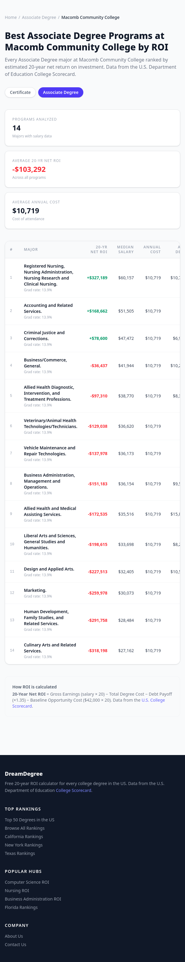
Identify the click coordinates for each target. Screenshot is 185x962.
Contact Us (15, 944)
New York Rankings (24, 845)
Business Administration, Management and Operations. (49, 481)
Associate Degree (39, 17)
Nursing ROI (17, 890)
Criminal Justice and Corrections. (44, 335)
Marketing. (35, 590)
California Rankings (24, 836)
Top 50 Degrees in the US (29, 820)
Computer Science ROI (27, 882)
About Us (14, 936)
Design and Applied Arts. (49, 569)
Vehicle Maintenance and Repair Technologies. (49, 451)
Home (11, 17)
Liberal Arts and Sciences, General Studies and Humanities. (50, 541)
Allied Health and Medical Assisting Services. (50, 511)
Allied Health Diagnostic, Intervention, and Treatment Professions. (49, 393)
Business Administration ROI (33, 899)
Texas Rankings (20, 853)
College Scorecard (73, 790)
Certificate (20, 92)
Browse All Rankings (25, 828)
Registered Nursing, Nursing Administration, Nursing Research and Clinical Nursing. (48, 275)
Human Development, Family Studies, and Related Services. (46, 617)
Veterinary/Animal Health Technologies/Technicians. (50, 423)
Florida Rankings (21, 907)
